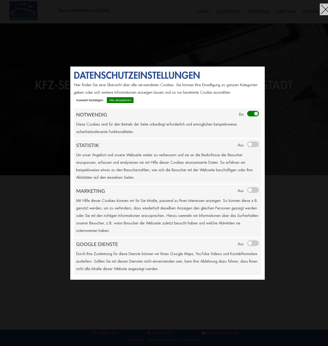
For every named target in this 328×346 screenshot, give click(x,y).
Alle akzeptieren (120, 100)
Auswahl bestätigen (89, 100)
